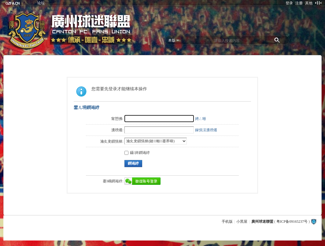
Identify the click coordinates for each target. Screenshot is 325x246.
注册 (299, 3)
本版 (171, 40)
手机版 (227, 221)
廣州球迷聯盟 (262, 221)
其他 (308, 3)
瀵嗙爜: (117, 130)
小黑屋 (241, 221)
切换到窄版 (318, 3)
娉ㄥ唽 (200, 119)
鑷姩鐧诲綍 (137, 153)
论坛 (41, 3)
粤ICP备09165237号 (292, 221)
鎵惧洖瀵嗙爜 (206, 130)
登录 (289, 3)
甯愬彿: (117, 119)
